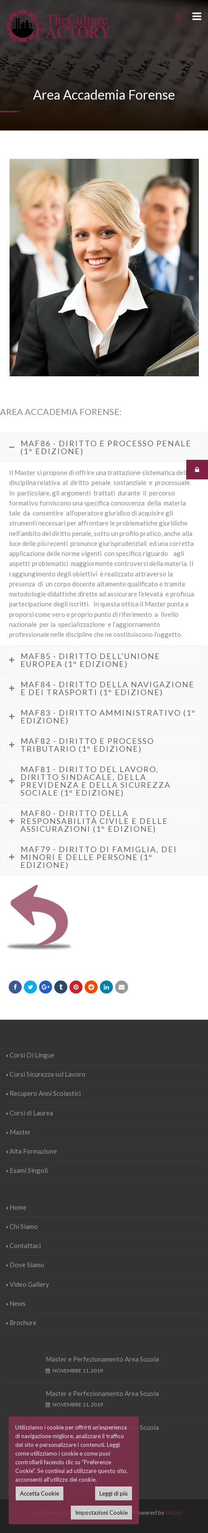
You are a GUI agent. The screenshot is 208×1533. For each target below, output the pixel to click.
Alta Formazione (32, 1151)
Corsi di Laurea (30, 1113)
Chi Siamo (22, 1226)
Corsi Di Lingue (30, 1055)
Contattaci (24, 1245)
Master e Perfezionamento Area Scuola (102, 1359)
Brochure (21, 1322)
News (16, 1303)
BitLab (174, 1512)
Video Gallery (28, 1284)
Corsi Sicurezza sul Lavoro (46, 1074)
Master (19, 1132)
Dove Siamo (25, 1265)
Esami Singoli (27, 1170)
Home (16, 1207)
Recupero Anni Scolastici (44, 1093)
